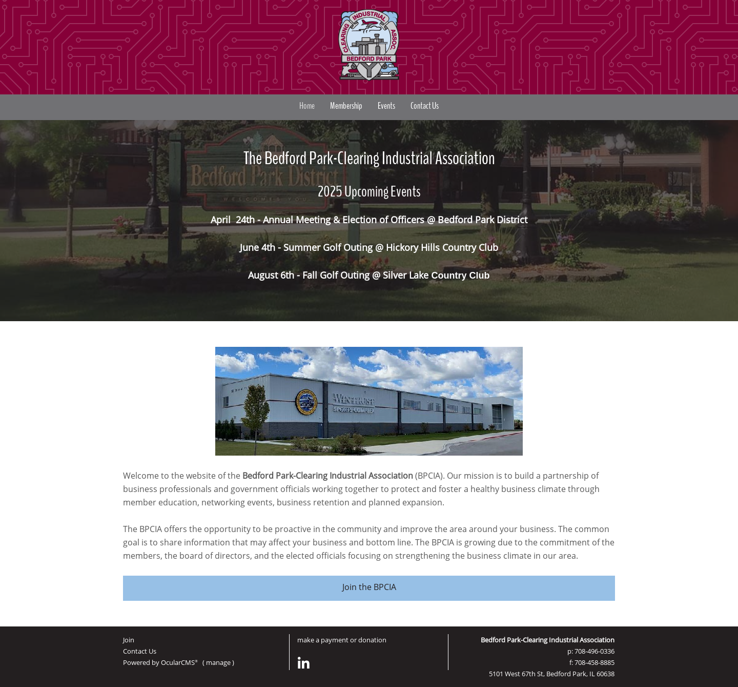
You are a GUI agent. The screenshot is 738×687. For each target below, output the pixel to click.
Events (386, 106)
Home (307, 106)
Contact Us (425, 106)
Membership (346, 106)
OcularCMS (179, 662)
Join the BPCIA (369, 587)
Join (128, 639)
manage (218, 662)
